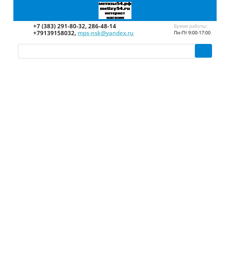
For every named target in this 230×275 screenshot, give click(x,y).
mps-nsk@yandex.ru (106, 33)
